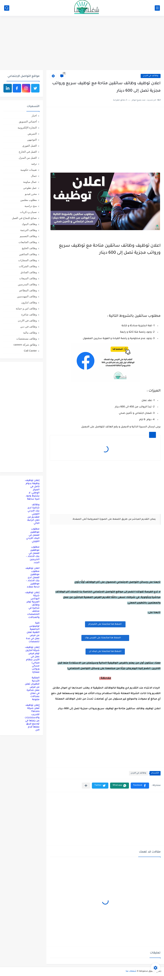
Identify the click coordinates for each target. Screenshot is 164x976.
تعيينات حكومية (28, 169)
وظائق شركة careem (25, 344)
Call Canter (30, 350)
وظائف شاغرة (29, 314)
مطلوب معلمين (28, 199)
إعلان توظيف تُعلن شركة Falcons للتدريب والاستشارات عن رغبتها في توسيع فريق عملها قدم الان (32, 717)
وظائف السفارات (27, 260)
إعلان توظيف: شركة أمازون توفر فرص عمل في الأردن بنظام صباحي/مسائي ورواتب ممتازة (32, 660)
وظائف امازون (29, 302)
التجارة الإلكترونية (27, 127)
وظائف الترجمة (28, 230)
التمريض (32, 133)
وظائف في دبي (28, 326)
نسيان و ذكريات (28, 211)
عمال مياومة (30, 181)
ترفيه (34, 163)
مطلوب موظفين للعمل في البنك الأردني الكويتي (32, 535)
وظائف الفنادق (29, 272)
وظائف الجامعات (28, 242)
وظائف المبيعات (28, 278)
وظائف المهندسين (27, 296)
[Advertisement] (82, 43)
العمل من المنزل (28, 157)
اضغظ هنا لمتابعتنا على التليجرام (105, 624)
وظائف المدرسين (27, 284)
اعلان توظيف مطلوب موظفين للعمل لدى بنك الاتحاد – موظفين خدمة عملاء (32, 577)
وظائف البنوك (29, 224)
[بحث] (6, 8)
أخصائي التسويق (28, 121)
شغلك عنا (131, 971)
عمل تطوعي (30, 187)
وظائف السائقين (28, 254)
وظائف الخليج (29, 248)
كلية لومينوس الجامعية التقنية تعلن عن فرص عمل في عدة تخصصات (32, 632)
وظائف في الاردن (150, 76)
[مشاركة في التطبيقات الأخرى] (86, 786)
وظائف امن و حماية (26, 308)
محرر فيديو (31, 193)
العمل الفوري (29, 145)
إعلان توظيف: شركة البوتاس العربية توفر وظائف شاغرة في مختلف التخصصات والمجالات (32, 605)
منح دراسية (31, 205)
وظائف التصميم (28, 236)
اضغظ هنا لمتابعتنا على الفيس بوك (105, 637)
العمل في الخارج (28, 151)
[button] (140, 786)
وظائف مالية (30, 332)
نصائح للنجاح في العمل (24, 218)
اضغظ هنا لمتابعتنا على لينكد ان (105, 651)
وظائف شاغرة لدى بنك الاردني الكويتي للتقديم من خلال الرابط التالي (33, 514)
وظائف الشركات (28, 266)
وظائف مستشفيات (26, 338)
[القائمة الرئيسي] (157, 8)
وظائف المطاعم (28, 290)
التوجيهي (32, 139)
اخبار (34, 115)
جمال (34, 175)
